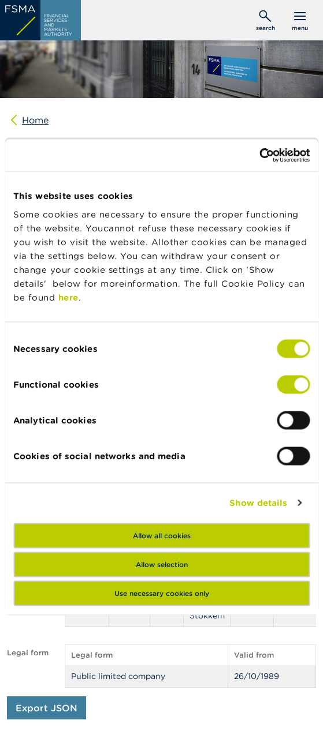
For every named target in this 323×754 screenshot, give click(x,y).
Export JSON (46, 708)
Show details (258, 502)
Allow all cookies (162, 535)
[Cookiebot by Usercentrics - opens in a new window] (259, 155)
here (68, 296)
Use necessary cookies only (161, 592)
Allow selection (162, 564)
